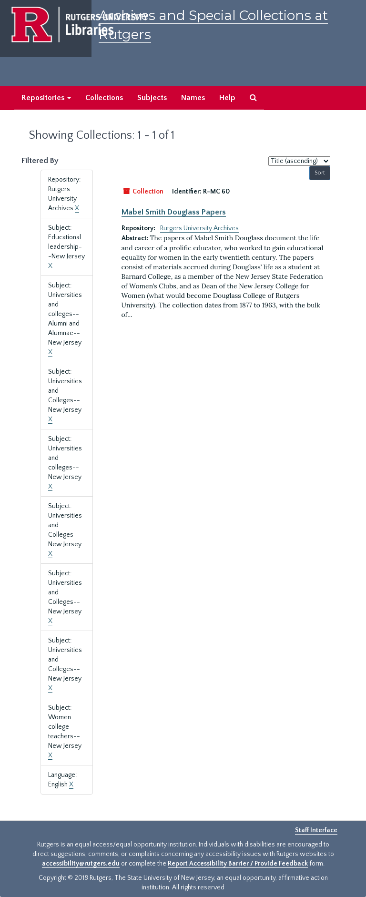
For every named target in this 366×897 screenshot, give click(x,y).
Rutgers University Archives (199, 228)
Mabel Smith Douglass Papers (174, 212)
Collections (104, 97)
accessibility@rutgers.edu (81, 863)
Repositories (46, 97)
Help (227, 97)
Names (193, 97)
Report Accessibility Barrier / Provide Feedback (238, 863)
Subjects (152, 97)
